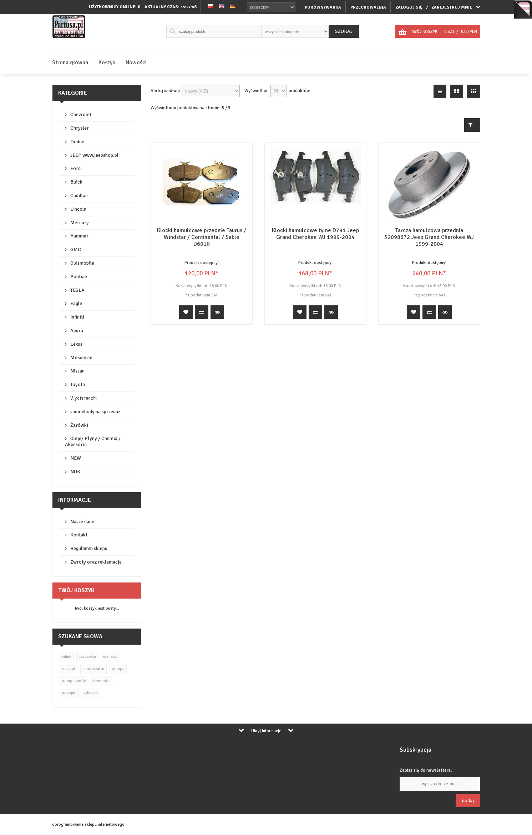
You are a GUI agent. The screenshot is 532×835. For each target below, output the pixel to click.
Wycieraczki (83, 398)
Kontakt (78, 535)
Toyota (77, 384)
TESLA (77, 290)
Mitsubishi (81, 358)
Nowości (136, 62)
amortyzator (93, 668)
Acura (76, 331)
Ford (75, 168)
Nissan (77, 371)
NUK (75, 472)
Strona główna (70, 62)
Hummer (79, 236)
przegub (69, 692)
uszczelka (87, 656)
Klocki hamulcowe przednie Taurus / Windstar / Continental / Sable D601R (201, 237)
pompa (118, 668)
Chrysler (79, 128)
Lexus (76, 344)
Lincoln (78, 209)
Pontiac (78, 277)
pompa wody (74, 681)
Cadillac (79, 195)
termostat (102, 681)
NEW (75, 458)
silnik (66, 656)
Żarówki (79, 425)
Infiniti (77, 317)
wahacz (110, 656)
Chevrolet (80, 114)
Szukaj (344, 31)
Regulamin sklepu (88, 548)
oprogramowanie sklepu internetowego (88, 824)
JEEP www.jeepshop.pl (94, 155)
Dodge (77, 142)
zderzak (91, 692)
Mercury (79, 223)
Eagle (76, 303)
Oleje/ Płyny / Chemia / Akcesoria (93, 441)
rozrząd (68, 668)
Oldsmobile (82, 263)
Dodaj (468, 801)
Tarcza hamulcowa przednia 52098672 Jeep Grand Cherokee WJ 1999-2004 (429, 237)
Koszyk (106, 62)
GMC (75, 249)
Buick (76, 182)
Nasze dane (82, 522)
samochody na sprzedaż (95, 412)
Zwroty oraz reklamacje (96, 562)
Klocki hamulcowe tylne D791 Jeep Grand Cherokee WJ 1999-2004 (315, 234)
